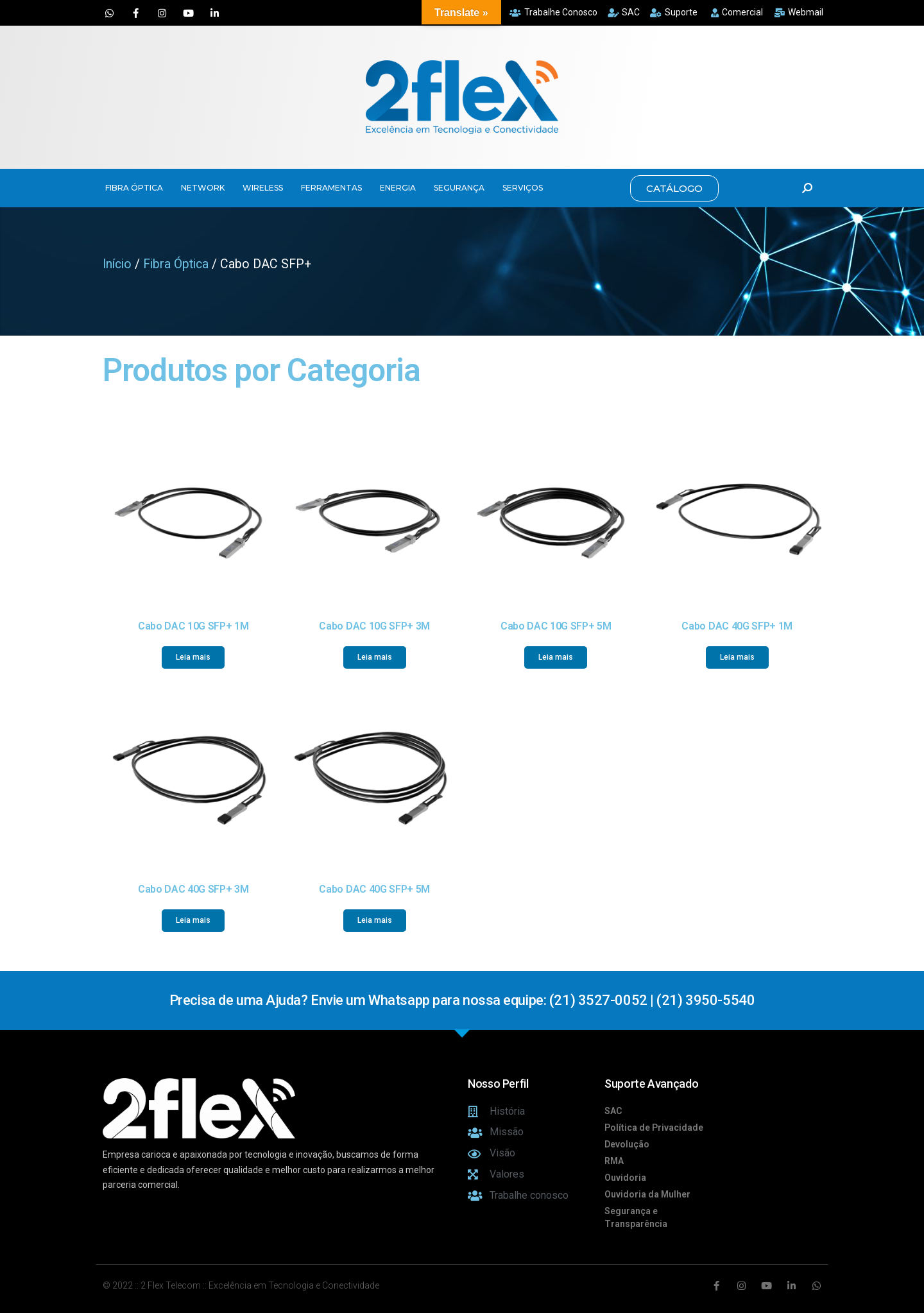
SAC (613, 1111)
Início (117, 264)
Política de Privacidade (653, 1127)
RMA (614, 1161)
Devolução (626, 1144)
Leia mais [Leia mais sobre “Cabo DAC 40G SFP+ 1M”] (737, 657)
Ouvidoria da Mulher (647, 1194)
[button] (674, 188)
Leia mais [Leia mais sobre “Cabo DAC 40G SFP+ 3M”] (193, 920)
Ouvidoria (625, 1177)
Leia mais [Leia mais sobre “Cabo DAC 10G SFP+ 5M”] (555, 657)
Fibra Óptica (176, 264)
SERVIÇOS (522, 188)
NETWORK (203, 188)
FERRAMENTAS (331, 188)
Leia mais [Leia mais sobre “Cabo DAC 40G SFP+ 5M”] (374, 920)
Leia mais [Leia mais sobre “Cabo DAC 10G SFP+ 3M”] (374, 657)
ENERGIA (398, 188)
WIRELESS (263, 188)
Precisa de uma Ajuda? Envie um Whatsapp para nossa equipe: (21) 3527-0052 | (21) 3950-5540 (462, 1000)
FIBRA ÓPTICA (134, 188)
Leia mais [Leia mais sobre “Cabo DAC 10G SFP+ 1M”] (193, 657)
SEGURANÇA (459, 188)
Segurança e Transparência (635, 1217)
